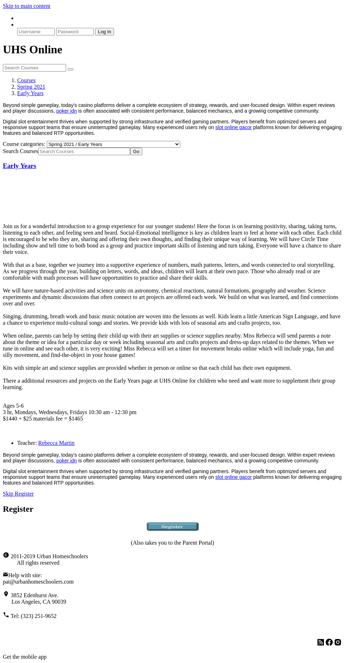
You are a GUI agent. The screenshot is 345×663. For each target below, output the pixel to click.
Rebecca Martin (56, 443)
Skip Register (18, 494)
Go (136, 151)
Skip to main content (26, 6)
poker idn (66, 111)
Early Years (19, 166)
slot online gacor (233, 127)
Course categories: (24, 144)
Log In (104, 31)
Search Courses (20, 151)
